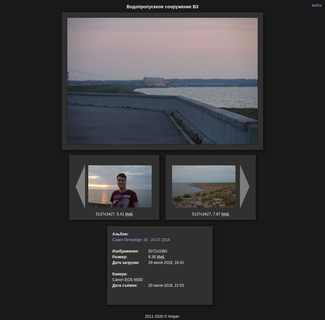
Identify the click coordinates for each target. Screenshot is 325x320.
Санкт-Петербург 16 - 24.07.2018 (141, 240)
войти (317, 5)
